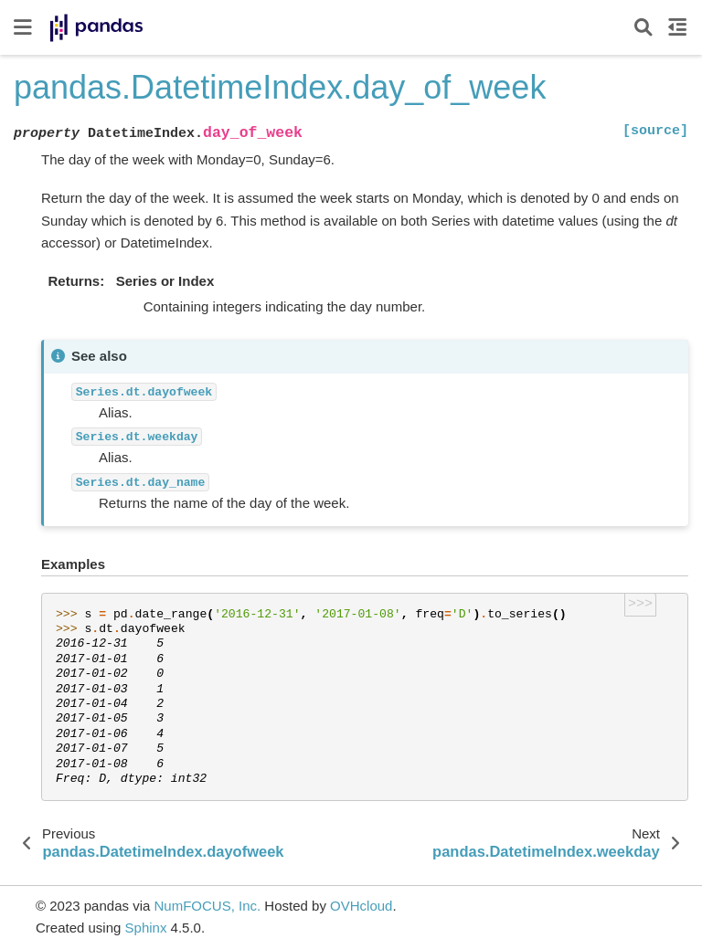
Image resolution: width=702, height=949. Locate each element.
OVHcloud (361, 905)
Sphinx (146, 927)
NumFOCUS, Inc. (207, 905)
